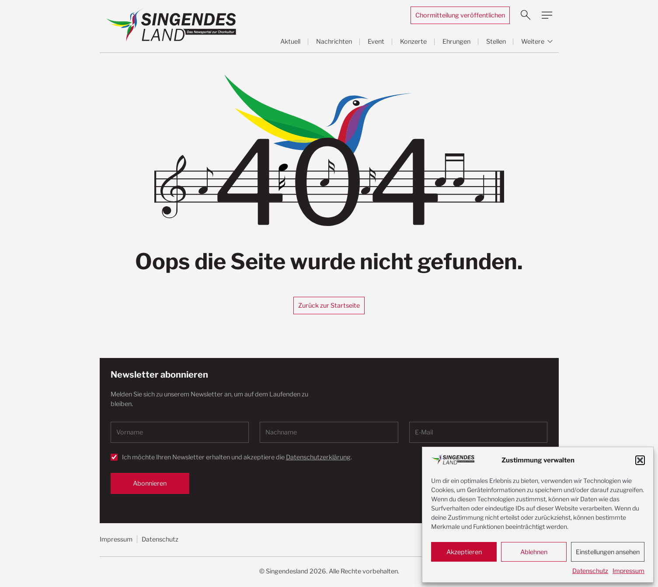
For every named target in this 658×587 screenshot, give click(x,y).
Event (376, 41)
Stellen (496, 41)
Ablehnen (533, 552)
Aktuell (290, 41)
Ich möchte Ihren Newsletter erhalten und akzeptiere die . (237, 457)
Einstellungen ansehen (608, 552)
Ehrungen (456, 41)
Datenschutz (590, 570)
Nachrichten (334, 41)
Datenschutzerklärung (318, 457)
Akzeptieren (464, 552)
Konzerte (413, 41)
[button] (640, 460)
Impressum (628, 570)
